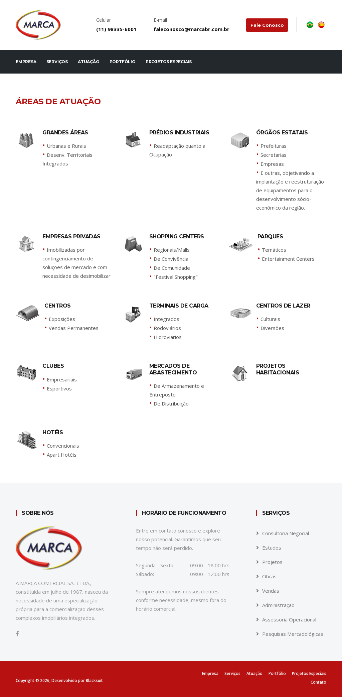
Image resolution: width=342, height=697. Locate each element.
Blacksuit (94, 680)
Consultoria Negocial (285, 533)
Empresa (26, 61)
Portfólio (123, 61)
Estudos (271, 547)
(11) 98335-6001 (117, 29)
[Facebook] (17, 633)
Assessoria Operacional (289, 619)
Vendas (270, 590)
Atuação (89, 61)
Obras (269, 576)
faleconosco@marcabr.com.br (192, 29)
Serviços (57, 61)
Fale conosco (267, 25)
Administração (278, 605)
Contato (318, 682)
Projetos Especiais (169, 61)
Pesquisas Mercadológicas (292, 633)
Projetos (272, 562)
